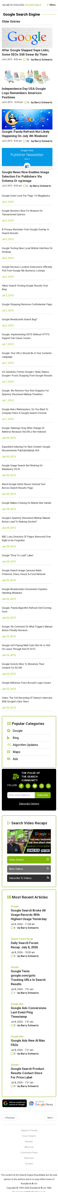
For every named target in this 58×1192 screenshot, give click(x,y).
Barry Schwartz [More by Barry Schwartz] (43, 59)
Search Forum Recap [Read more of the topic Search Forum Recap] (22, 938)
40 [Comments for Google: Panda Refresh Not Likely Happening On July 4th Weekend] (26, 141)
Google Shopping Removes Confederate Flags (27, 304)
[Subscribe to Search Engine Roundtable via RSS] (48, 786)
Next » (50, 1118)
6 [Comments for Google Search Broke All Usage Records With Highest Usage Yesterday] (13, 927)
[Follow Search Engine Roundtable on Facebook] (21, 786)
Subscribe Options (29, 803)
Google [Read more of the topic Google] (15, 906)
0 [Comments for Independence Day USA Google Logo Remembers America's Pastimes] (27, 102)
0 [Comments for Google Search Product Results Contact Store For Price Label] (13, 1086)
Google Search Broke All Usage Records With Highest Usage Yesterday (29, 915)
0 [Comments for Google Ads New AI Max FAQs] (13, 1053)
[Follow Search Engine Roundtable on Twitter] (28, 786)
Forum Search (29, 1136)
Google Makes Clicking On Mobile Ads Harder (26, 502)
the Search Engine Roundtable (31, 1175)
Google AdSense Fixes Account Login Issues (26, 682)
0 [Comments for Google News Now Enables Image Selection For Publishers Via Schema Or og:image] (25, 185)
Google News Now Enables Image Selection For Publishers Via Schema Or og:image (25, 176)
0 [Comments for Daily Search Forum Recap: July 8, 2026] (13, 956)
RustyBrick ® (36, 1188)
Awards (29, 1141)
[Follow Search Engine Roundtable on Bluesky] (34, 786)
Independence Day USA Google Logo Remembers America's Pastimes (24, 93)
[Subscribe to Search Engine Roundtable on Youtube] (41, 786)
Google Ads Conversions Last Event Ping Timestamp (28, 1012)
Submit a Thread (29, 1130)
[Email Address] (21, 795)
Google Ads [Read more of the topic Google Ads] (17, 1003)
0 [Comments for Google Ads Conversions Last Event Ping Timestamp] (13, 1025)
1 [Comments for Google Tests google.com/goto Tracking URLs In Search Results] (13, 992)
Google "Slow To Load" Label (17, 555)
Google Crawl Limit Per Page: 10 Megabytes (26, 195)
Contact (29, 1163)
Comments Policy (29, 1152)
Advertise (29, 1158)
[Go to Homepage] (21, 5)
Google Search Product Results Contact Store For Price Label (27, 1073)
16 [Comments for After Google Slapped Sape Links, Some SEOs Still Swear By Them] (26, 59)
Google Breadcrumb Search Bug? (19, 319)
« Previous (9, 1118)
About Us (29, 1147)
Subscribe (42, 795)
